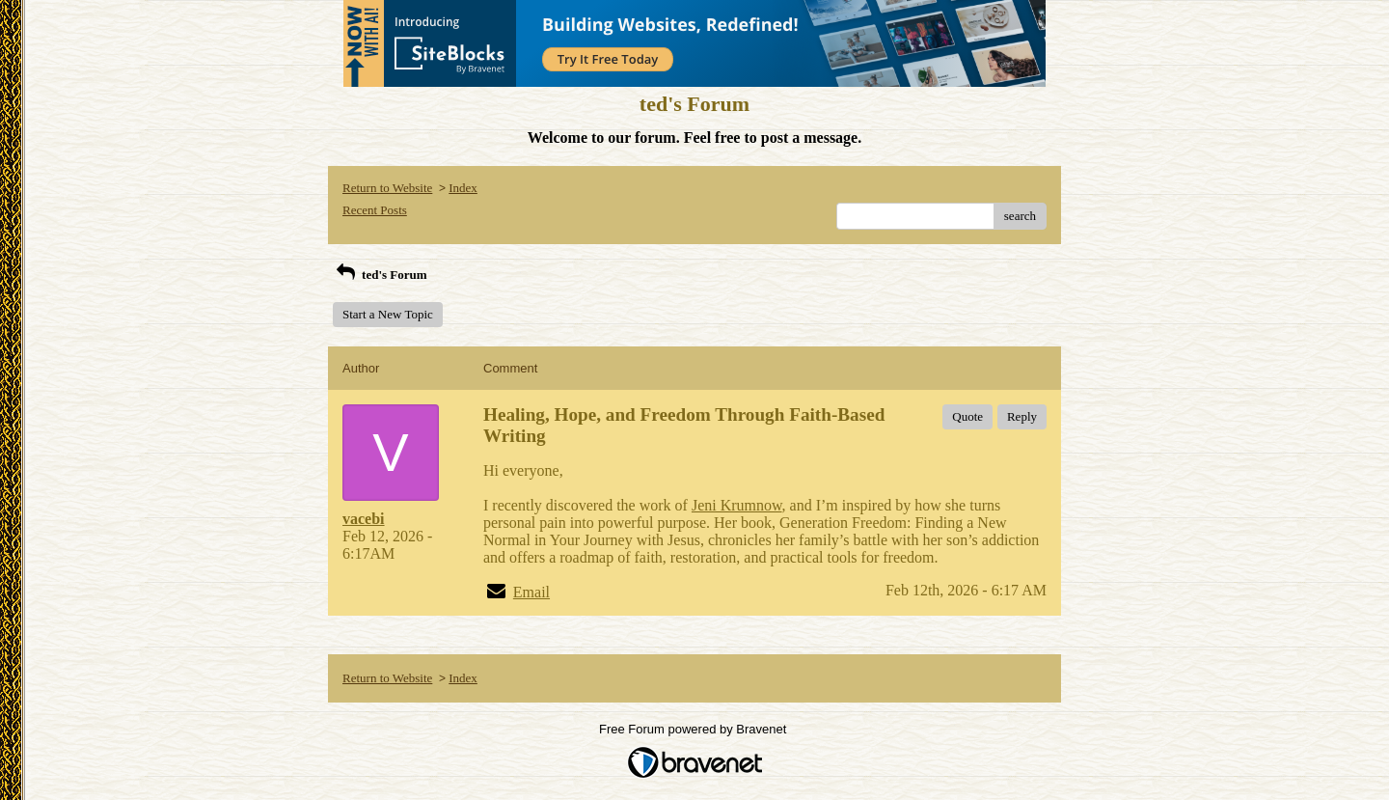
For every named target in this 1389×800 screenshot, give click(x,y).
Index (463, 187)
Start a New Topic (387, 314)
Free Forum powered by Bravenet (694, 729)
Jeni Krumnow (737, 505)
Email (531, 592)
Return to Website (387, 187)
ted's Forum (380, 274)
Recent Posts (374, 210)
